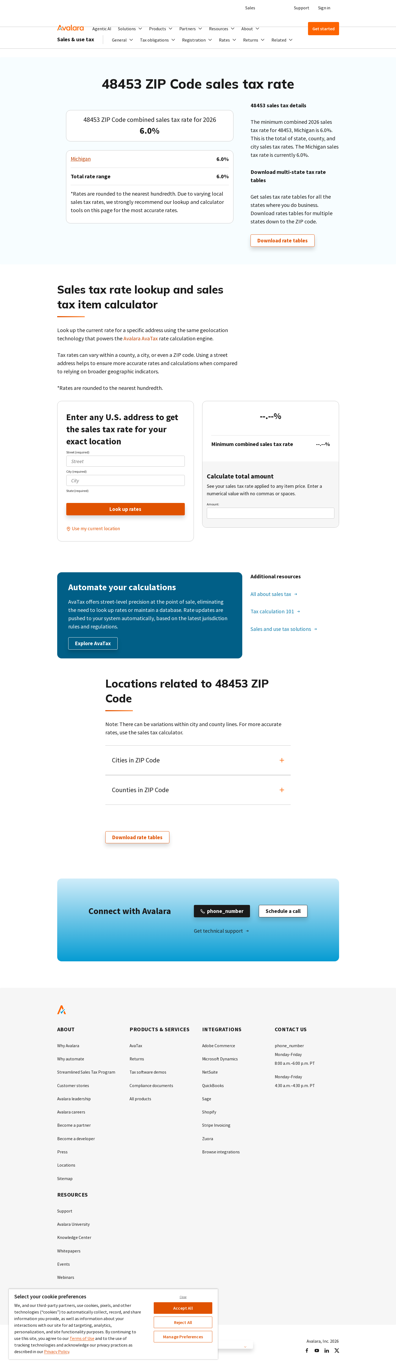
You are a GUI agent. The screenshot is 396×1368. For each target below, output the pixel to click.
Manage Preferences (183, 1336)
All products (141, 1100)
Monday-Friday (288, 1056)
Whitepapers (69, 1251)
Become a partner (74, 1126)
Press (62, 1153)
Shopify (209, 1113)
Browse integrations (221, 1153)
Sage (206, 1100)
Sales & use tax (75, 55)
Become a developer (76, 1139)
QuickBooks (213, 1087)
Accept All (183, 1308)
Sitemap (65, 1179)
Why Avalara (68, 1047)
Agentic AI (101, 28)
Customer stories (73, 1087)
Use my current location (96, 529)
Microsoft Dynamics (220, 1060)
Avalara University (73, 1225)
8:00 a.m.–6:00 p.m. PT (295, 1065)
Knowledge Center (74, 1238)
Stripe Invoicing (216, 1126)
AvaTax (136, 1047)
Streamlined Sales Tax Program (86, 1073)
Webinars (66, 1278)
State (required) (77, 491)
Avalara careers (71, 1113)
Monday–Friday (288, 1078)
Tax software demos (148, 1073)
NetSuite (210, 1073)
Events (63, 1264)
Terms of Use (82, 1338)
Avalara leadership (74, 1100)
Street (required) (77, 452)
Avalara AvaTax (140, 338)
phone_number (289, 1047)
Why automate (71, 1060)
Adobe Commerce (218, 1047)
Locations (66, 1166)
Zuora (207, 1139)
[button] (130, 28)
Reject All (183, 1322)
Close (183, 1297)
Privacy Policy (56, 1351)
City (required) (76, 472)
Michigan (81, 158)
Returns (137, 1060)
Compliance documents (152, 1087)
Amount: (213, 504)
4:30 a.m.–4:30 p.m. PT (295, 1087)
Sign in (324, 7)
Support (301, 7)
